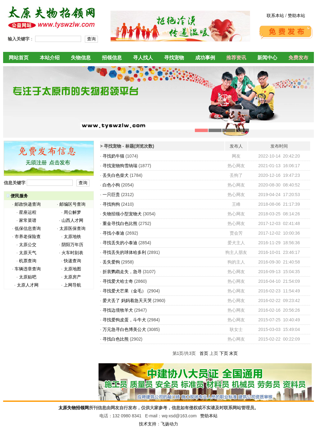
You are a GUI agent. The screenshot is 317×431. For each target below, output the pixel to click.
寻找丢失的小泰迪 (120, 242)
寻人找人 (143, 57)
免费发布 (298, 57)
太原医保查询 (72, 228)
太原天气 (27, 252)
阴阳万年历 (72, 244)
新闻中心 (267, 57)
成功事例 (205, 57)
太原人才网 (28, 284)
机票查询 (27, 260)
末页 (233, 353)
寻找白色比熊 (116, 339)
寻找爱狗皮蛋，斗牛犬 (124, 319)
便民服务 (19, 195)
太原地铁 (72, 236)
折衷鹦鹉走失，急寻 (122, 271)
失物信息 (81, 57)
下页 (223, 353)
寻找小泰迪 (113, 233)
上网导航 (72, 284)
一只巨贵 (111, 194)
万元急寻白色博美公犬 (124, 329)
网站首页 (19, 57)
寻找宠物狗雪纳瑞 (120, 165)
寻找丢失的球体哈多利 (124, 252)
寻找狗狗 (111, 204)
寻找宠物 (174, 57)
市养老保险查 (28, 236)
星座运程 (27, 212)
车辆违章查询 (28, 268)
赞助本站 (296, 15)
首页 (204, 353)
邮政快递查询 (28, 204)
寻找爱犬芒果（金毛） (124, 290)
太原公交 (27, 244)
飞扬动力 (169, 423)
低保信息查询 (28, 228)
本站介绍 (50, 57)
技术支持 (147, 423)
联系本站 (275, 15)
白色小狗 (111, 184)
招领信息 (112, 57)
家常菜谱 (27, 220)
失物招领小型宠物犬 (122, 213)
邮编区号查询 (72, 204)
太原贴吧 (27, 276)
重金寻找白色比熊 (120, 223)
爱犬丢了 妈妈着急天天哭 (127, 300)
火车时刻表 (72, 252)
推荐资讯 (236, 57)
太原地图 (72, 268)
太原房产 (72, 276)
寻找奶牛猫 (113, 156)
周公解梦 (72, 212)
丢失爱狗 (111, 261)
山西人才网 (72, 220)
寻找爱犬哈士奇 (118, 281)
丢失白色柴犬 (116, 175)
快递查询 (72, 260)
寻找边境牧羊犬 (118, 310)
